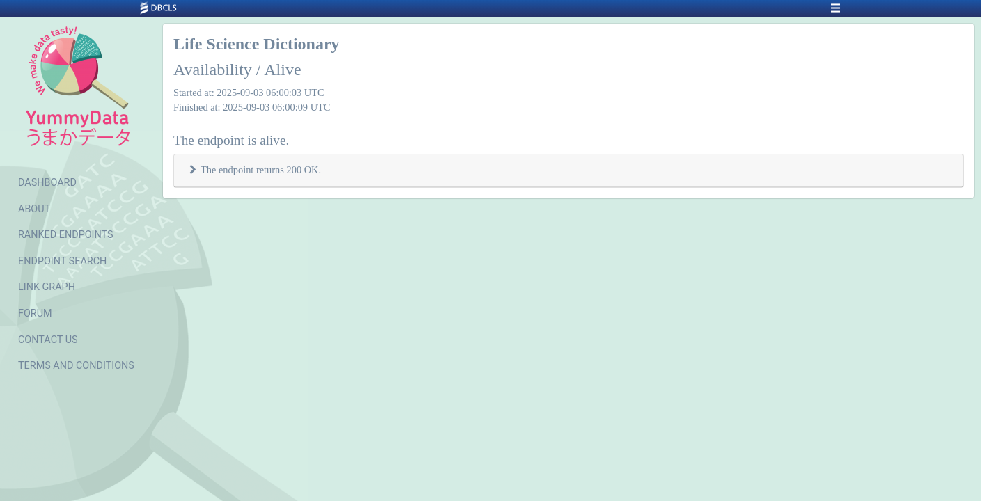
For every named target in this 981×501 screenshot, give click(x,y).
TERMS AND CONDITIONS (76, 366)
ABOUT (34, 209)
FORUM (35, 313)
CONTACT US (48, 340)
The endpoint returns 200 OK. (261, 169)
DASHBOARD (47, 183)
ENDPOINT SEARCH (62, 261)
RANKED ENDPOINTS (65, 235)
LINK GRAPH (46, 287)
